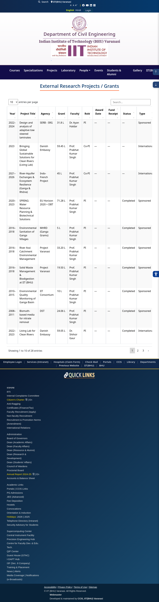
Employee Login (12, 361)
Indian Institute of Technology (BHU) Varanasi (79, 42)
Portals (107, 361)
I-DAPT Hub (13, 559)
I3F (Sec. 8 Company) (18, 563)
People (84, 70)
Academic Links (15, 484)
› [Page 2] (148, 350)
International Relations (18, 427)
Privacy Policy (65, 587)
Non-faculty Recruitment (19, 415)
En (30, 399)
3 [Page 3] (143, 350)
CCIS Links (22, 488)
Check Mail (91, 361)
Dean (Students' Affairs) (19, 462)
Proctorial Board (15, 470)
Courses (14, 70)
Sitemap (93, 587)
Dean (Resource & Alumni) (21, 450)
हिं (26, 399)
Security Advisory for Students (22, 524)
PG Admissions (15, 492)
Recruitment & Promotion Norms (24, 420)
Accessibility (50, 587)
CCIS (119, 361)
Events (98, 70)
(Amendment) (14, 423)
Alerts (18, 571)
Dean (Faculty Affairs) (18, 446)
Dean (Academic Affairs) (19, 442)
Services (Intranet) (37, 361)
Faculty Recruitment (17, 411)
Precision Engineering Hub (21, 539)
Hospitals (59, 361)
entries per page (23, 102)
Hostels (11, 504)
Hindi (78, 10)
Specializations (33, 70)
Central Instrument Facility (20, 535)
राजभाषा (10, 387)
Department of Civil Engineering (79, 34)
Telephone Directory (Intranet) (22, 520)
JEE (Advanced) (15, 496)
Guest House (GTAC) (18, 555)
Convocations (14, 508)
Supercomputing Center (19, 531)
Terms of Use (80, 587)
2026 (20, 516)
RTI (9, 391)
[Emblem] (79, 52)
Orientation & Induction (19, 512)
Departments (148, 361)
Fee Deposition (15, 500)
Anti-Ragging (13, 403)
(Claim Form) (72, 361)
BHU (101, 365)
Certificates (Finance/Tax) (20, 407)
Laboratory (68, 70)
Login (88, 10)
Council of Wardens (17, 466)
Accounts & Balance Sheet (21, 478)
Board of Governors (17, 438)
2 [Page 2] (138, 350)
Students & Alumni (114, 72)
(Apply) (32, 411)
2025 (27, 516)
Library (131, 361)
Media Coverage (15, 575)
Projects (52, 70)
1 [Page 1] (132, 350)
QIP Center (13, 551)
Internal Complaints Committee (23, 395)
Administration (14, 434)
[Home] (79, 24)
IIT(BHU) (151, 70)
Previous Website (69, 365)
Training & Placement (18, 567)
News (10, 571)
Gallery (137, 70)
